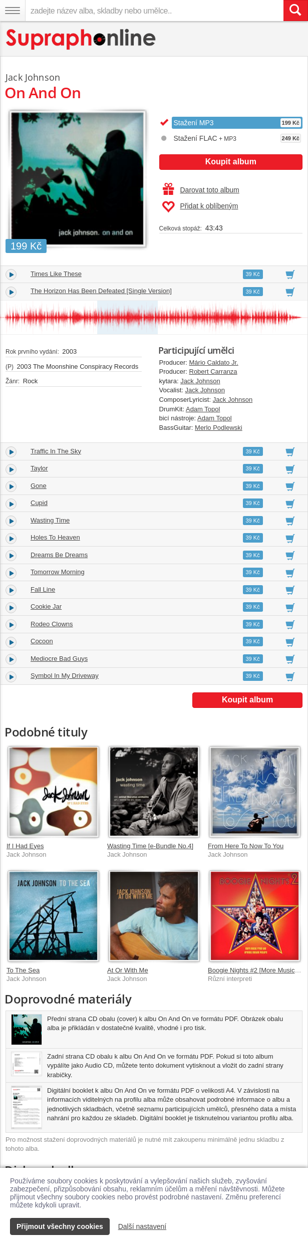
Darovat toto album (201, 190)
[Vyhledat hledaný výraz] (295, 10)
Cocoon (42, 641)
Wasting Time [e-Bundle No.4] (150, 846)
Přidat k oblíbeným (200, 207)
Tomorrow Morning (58, 572)
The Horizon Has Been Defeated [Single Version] (101, 291)
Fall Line (43, 589)
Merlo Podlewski (218, 427)
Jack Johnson (200, 381)
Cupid (39, 503)
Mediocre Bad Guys (59, 658)
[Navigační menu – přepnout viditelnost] (12, 10)
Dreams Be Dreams (59, 555)
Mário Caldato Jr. (213, 362)
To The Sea (23, 970)
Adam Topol (203, 409)
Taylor (39, 468)
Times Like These (56, 274)
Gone (39, 485)
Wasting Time (50, 520)
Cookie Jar (46, 606)
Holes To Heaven (55, 537)
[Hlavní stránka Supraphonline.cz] (81, 39)
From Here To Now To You (245, 846)
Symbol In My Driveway (65, 675)
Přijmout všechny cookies (60, 1226)
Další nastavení (142, 1226)
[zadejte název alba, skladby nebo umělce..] (154, 10)
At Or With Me (127, 970)
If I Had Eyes (25, 846)
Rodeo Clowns (52, 624)
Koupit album (230, 161)
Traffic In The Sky (56, 451)
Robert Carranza (213, 371)
